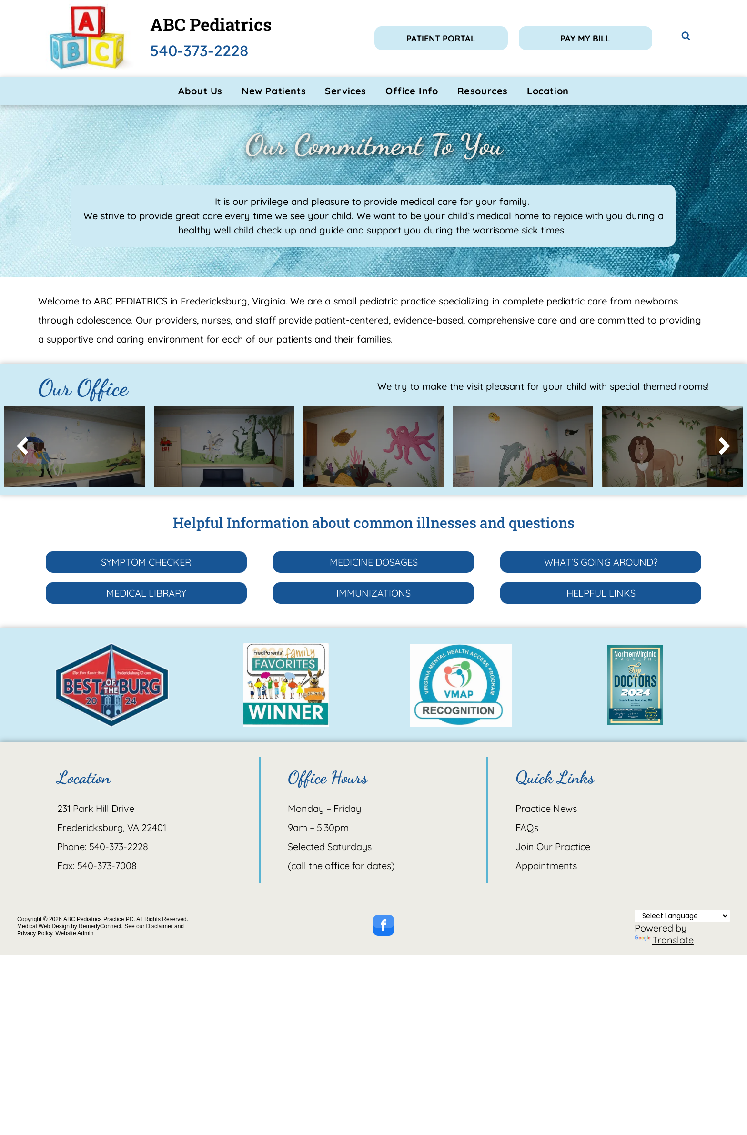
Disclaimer (159, 926)
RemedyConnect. (101, 926)
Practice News (546, 808)
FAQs (526, 827)
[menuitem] (200, 91)
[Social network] (686, 37)
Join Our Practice (552, 846)
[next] (725, 447)
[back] (22, 447)
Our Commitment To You (374, 145)
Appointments (546, 866)
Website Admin (74, 933)
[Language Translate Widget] (682, 916)
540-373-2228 (199, 50)
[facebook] (383, 926)
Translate (664, 940)
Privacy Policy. (35, 933)
